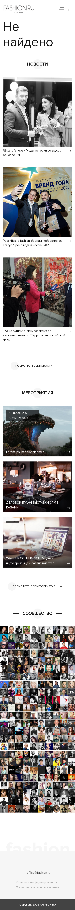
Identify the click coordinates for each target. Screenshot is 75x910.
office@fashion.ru (38, 873)
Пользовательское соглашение (37, 887)
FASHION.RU (48, 904)
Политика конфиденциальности (37, 882)
